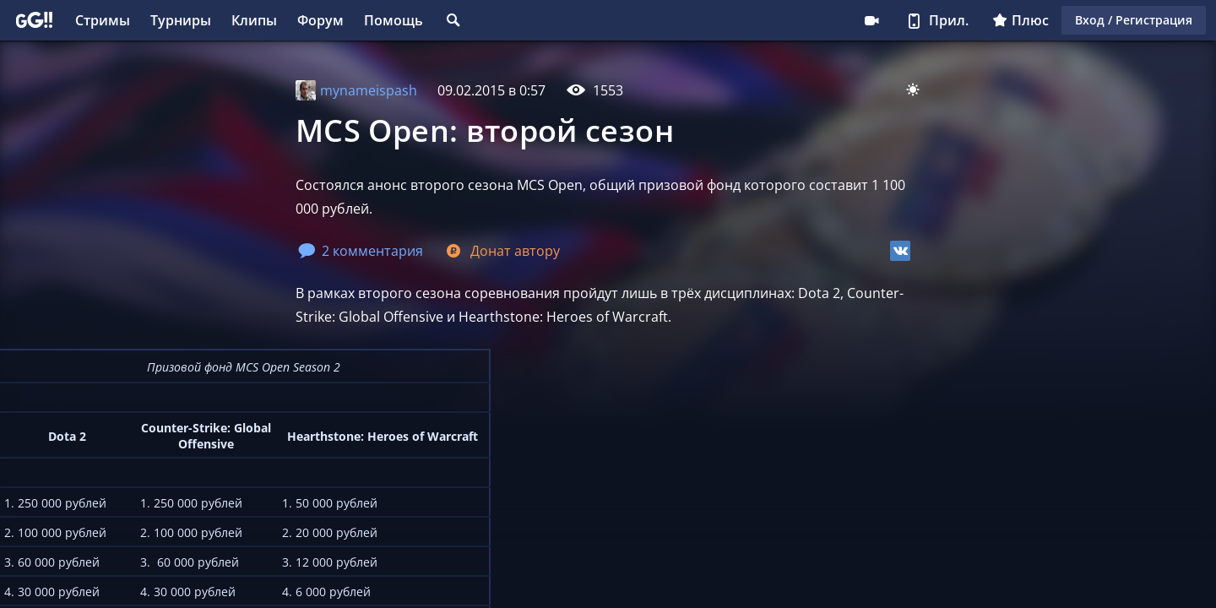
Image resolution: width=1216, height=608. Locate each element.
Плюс (1020, 20)
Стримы (102, 20)
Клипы (254, 20)
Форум (320, 20)
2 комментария (360, 251)
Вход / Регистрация (1133, 20)
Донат (501, 251)
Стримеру (871, 20)
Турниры (180, 20)
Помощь (393, 20)
